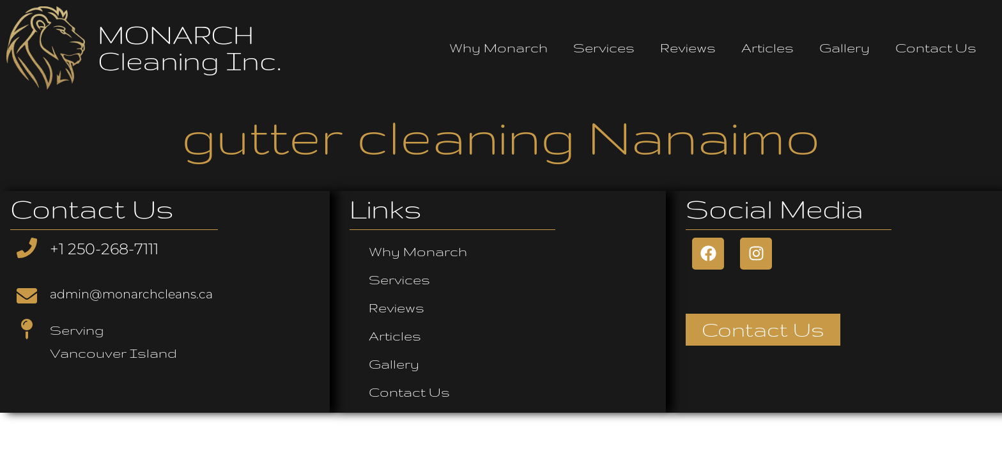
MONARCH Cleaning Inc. (189, 47)
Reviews (688, 47)
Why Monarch (498, 47)
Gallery (844, 47)
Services (604, 47)
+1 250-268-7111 (104, 249)
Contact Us (935, 47)
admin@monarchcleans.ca (131, 294)
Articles (767, 47)
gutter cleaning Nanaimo (501, 136)
